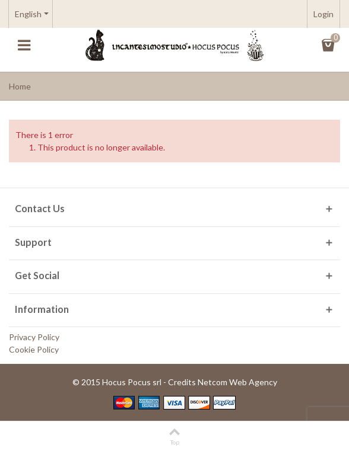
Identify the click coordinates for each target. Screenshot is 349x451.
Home (20, 86)
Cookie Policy (34, 349)
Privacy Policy (34, 337)
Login (323, 14)
